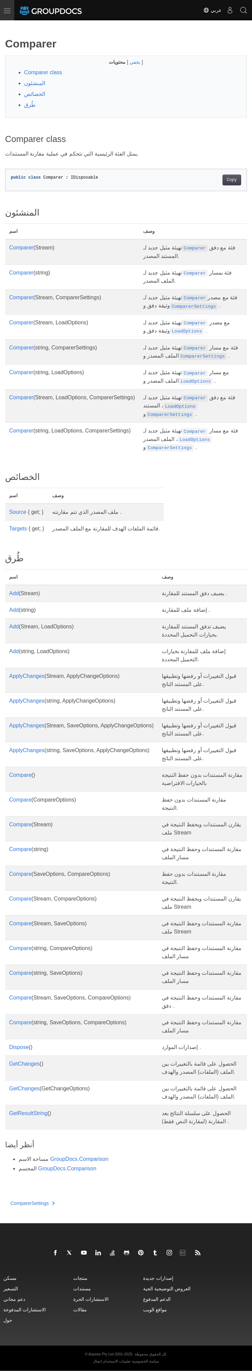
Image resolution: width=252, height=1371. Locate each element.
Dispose (19, 1047)
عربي (212, 10)
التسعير (10, 1288)
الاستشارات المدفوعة (24, 1309)
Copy (232, 180)
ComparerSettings (33, 1203)
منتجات (80, 1278)
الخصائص (34, 94)
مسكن (10, 1278)
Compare (20, 775)
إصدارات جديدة (158, 1278)
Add (14, 593)
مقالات (80, 1309)
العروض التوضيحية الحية (167, 1288)
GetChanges (24, 1064)
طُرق (30, 105)
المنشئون (34, 83)
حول (7, 1320)
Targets (18, 528)
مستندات (82, 1288)
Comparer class (43, 72)
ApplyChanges (26, 676)
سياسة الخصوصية (145, 1361)
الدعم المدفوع (157, 1299)
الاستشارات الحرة (91, 1299)
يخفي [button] (136, 62)
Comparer (21, 247)
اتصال (97, 1361)
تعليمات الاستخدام (117, 1361)
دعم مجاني (14, 1299)
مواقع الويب (155, 1309)
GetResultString (28, 1113)
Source (17, 512)
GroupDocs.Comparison (79, 1159)
